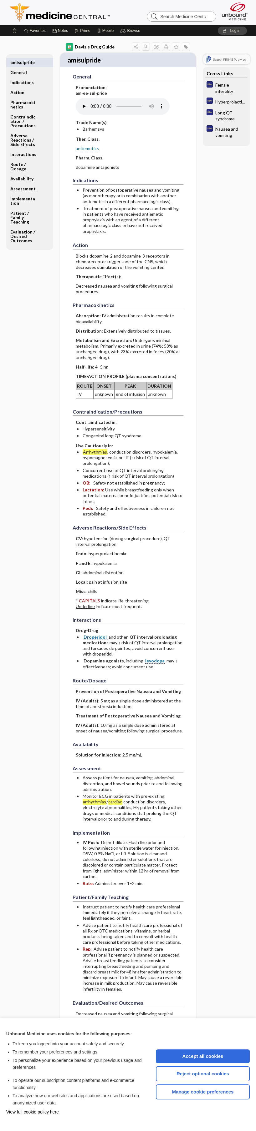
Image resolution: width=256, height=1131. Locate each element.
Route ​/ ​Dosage (18, 156)
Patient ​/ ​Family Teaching (20, 207)
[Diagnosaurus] (226, 87)
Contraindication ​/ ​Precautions (23, 111)
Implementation (22, 191)
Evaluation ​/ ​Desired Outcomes (23, 226)
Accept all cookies (202, 1056)
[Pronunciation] (123, 103)
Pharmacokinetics (22, 94)
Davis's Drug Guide (90, 47)
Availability (21, 168)
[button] (131, 30)
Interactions (23, 144)
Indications (22, 72)
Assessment (23, 178)
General (18, 62)
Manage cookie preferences (203, 1091)
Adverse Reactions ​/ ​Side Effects (22, 130)
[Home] (15, 30)
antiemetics (87, 145)
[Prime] (82, 30)
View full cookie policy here (32, 1111)
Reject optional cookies (203, 1073)
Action (17, 82)
